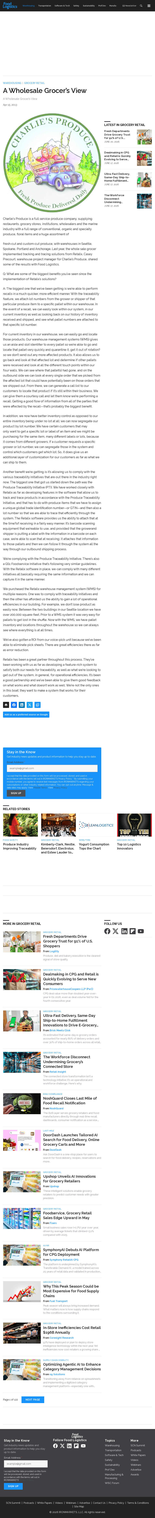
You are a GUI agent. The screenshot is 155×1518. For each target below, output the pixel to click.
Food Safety (10, 840)
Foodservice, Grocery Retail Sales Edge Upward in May (67, 1215)
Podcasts (28, 1502)
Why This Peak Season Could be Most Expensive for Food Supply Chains (71, 1291)
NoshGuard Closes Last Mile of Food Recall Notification (70, 1100)
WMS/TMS (84, 840)
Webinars (71, 1502)
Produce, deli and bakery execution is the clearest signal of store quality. (72, 957)
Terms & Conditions (138, 1502)
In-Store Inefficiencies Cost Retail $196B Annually (72, 1330)
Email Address (16, 762)
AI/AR (46, 1245)
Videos (59, 1502)
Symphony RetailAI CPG (64, 1259)
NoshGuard (56, 1108)
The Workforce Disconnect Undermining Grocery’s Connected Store (118, 199)
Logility (54, 951)
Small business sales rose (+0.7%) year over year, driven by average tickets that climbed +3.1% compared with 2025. (71, 1231)
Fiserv (53, 1223)
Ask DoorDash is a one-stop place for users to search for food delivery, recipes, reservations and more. (72, 1158)
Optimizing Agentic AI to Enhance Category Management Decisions (72, 1366)
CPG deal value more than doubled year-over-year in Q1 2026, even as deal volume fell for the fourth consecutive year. (70, 997)
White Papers (44, 1502)
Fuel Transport (59, 1301)
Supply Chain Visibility (56, 1360)
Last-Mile (48, 1131)
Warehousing (12, 83)
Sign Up (16, 793)
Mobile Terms (40, 787)
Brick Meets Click (60, 1030)
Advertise (84, 1502)
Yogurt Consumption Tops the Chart (94, 846)
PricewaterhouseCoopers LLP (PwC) (71, 989)
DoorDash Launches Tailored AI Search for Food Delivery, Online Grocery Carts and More (71, 1140)
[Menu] (149, 6)
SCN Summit (13, 1502)
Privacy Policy (60, 787)
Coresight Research (62, 1337)
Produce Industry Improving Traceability (19, 846)
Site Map (79, 1506)
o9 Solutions (57, 1374)
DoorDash (55, 1149)
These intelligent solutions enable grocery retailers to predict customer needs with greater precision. (71, 1194)
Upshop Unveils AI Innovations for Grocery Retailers (69, 1178)
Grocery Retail (34, 83)
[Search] (141, 6)
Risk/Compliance (53, 1094)
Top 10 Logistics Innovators (129, 846)
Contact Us (99, 1502)
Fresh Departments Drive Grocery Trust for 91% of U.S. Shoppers (117, 134)
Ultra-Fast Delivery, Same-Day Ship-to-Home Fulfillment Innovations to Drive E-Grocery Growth (117, 177)
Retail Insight (58, 1071)
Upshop (54, 1186)
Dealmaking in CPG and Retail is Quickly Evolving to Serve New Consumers (117, 156)
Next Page (33, 1399)
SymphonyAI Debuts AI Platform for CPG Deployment (71, 1252)
